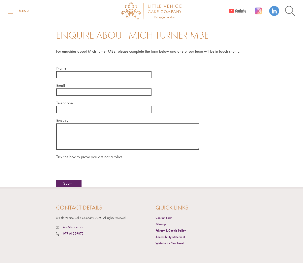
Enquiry (62, 120)
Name (61, 68)
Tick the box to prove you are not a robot (89, 156)
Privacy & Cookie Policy (170, 230)
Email (60, 85)
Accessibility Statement (170, 237)
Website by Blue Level (169, 243)
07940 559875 (73, 233)
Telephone (64, 103)
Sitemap (160, 224)
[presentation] (86, 168)
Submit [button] (69, 183)
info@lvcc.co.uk (73, 227)
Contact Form (163, 218)
